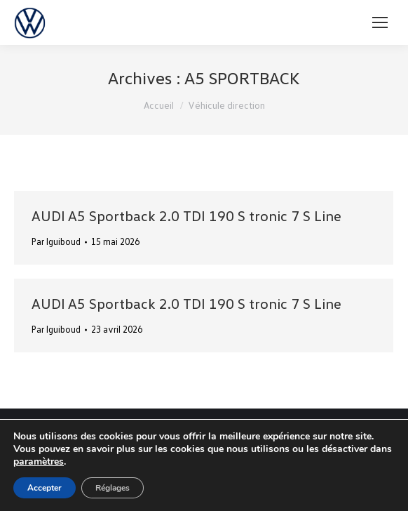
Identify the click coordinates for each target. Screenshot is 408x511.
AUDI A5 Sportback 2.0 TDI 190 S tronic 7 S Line (186, 215)
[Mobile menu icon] (380, 22)
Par (56, 241)
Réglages (112, 487)
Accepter (44, 487)
